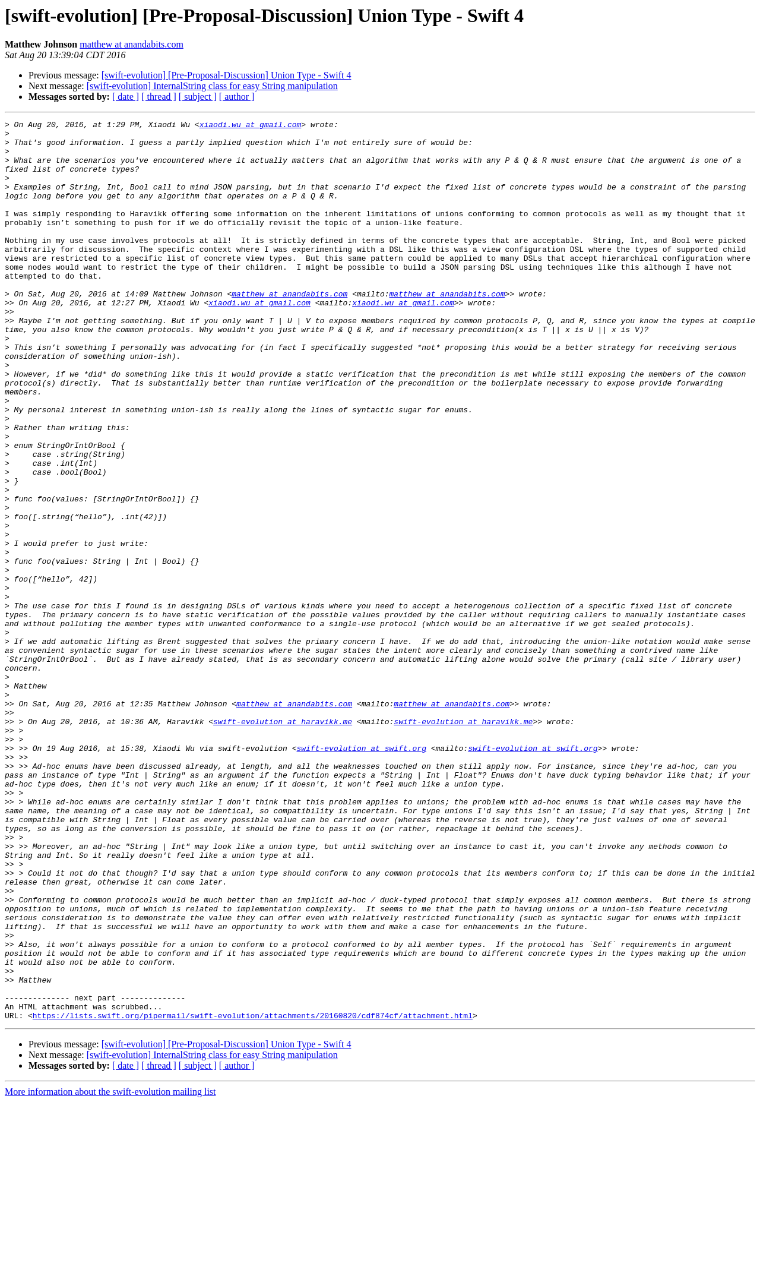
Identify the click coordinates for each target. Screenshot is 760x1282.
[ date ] (125, 96)
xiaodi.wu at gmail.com (251, 126)
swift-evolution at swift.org (361, 874)
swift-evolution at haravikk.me (282, 842)
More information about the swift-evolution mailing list (110, 1272)
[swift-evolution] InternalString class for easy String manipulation (212, 86)
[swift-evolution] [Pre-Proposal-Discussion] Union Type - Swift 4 (227, 75)
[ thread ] (158, 96)
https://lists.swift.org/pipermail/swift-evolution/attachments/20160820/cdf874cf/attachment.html (253, 1195)
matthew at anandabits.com (131, 44)
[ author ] (237, 96)
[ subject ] (198, 96)
